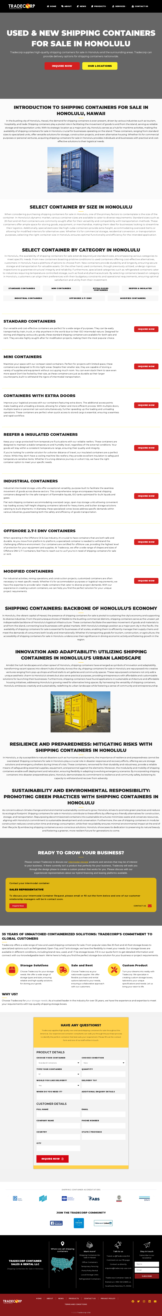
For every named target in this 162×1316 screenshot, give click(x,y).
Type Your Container (49, 1069)
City (38, 1143)
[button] (8, 1198)
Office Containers (90, 1262)
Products (74, 1298)
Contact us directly (118, 1264)
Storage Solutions (34, 965)
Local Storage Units (89, 1275)
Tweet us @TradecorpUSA (118, 1256)
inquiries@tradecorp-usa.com (118, 1268)
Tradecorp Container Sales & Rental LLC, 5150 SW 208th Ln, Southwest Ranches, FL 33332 (118, 1282)
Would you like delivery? (51, 1080)
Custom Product (135, 965)
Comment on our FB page (118, 1260)
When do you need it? (49, 1091)
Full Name (42, 1109)
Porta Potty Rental (90, 1270)
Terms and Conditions (76, 1304)
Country (41, 1132)
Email (85, 1109)
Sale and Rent (82, 965)
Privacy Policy (108, 1298)
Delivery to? (89, 1080)
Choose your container (50, 1058)
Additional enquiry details (98, 1091)
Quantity (87, 1069)
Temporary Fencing (89, 1266)
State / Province (92, 1132)
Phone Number (90, 1120)
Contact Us (140, 906)
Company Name (45, 1120)
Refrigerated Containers (89, 1279)
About (50, 1298)
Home (39, 1298)
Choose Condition (93, 1058)
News (61, 1298)
